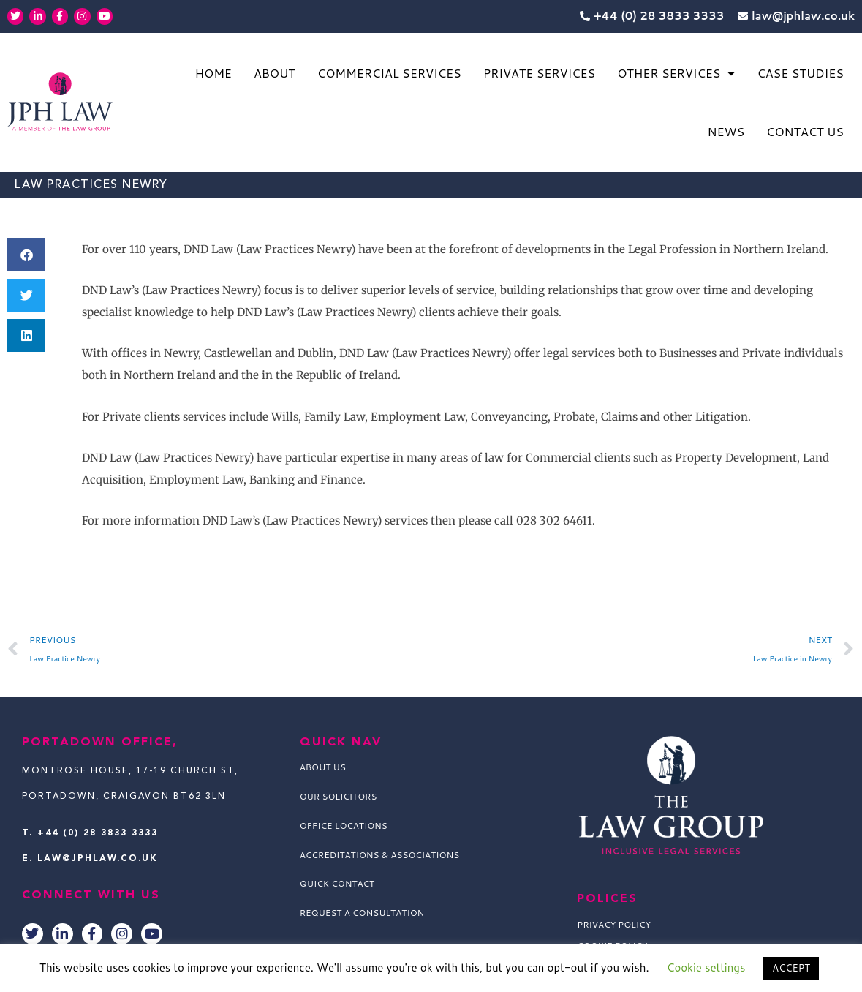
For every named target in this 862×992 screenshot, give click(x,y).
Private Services (539, 72)
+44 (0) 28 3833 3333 (97, 833)
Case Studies (800, 72)
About (274, 72)
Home (212, 72)
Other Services (676, 73)
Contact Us (805, 131)
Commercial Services (389, 72)
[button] (26, 254)
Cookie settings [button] (706, 967)
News (726, 131)
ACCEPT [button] (791, 967)
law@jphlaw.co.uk (97, 858)
